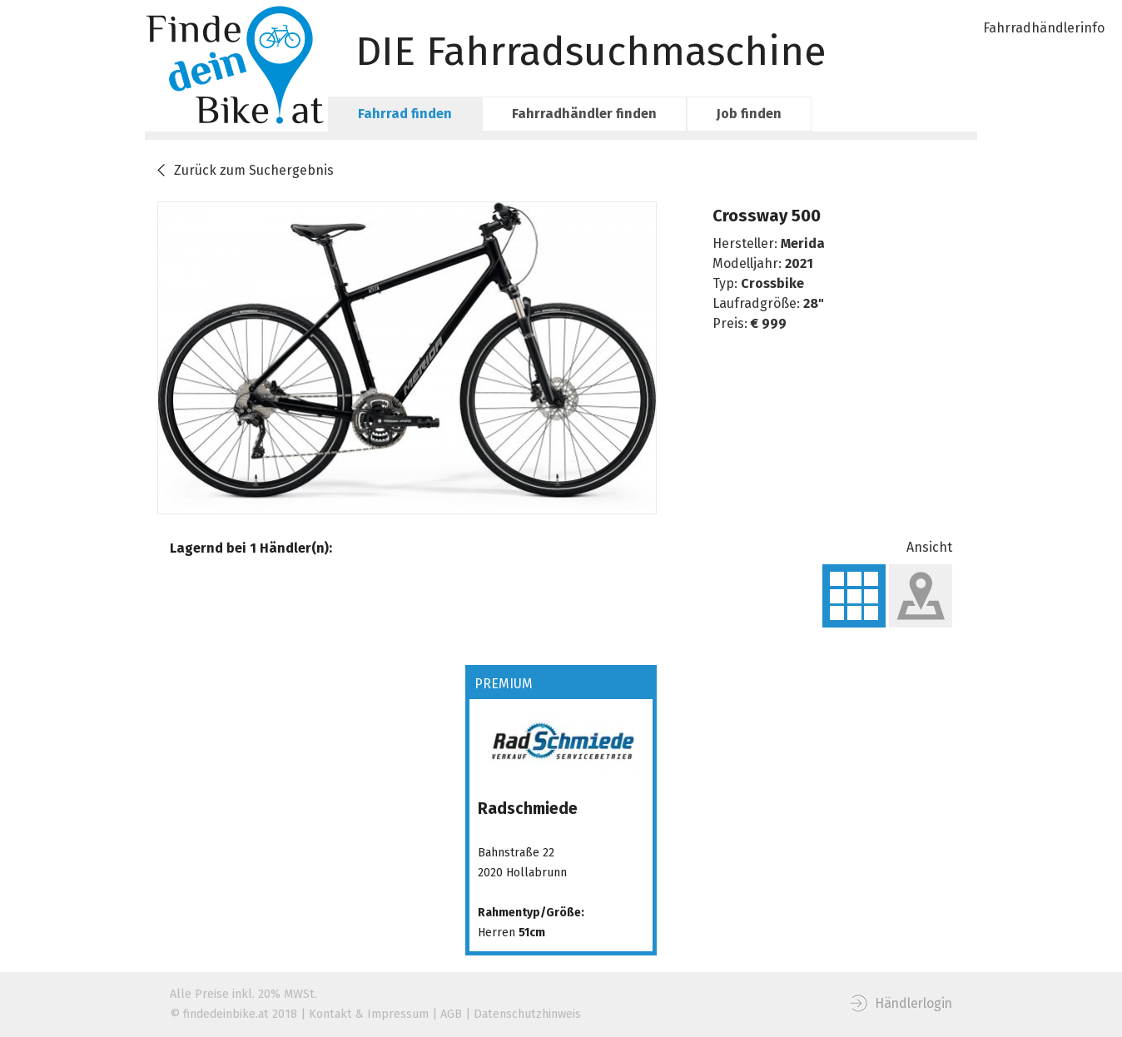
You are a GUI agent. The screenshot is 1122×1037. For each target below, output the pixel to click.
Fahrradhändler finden (584, 114)
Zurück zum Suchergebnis (254, 170)
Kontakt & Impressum (369, 1014)
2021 (799, 263)
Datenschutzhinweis (527, 1014)
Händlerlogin (913, 1003)
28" (813, 303)
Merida (803, 243)
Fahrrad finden (405, 114)
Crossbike (772, 283)
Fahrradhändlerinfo (1044, 28)
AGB (451, 1014)
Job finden (749, 114)
